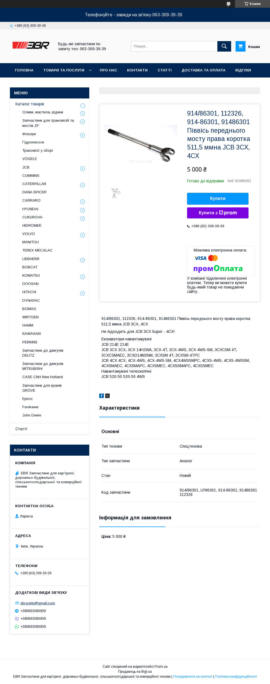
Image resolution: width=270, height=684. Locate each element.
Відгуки (243, 70)
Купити (218, 198)
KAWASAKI (31, 334)
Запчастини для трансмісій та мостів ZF (48, 122)
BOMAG (29, 309)
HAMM (27, 325)
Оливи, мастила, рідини (42, 112)
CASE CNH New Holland (42, 377)
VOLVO (28, 234)
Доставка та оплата (203, 70)
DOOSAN (30, 284)
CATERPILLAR (34, 184)
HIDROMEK (31, 225)
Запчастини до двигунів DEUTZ (42, 352)
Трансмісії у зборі (37, 150)
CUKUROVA (32, 217)
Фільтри (29, 134)
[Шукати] (224, 46)
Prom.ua (161, 667)
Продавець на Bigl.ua (135, 672)
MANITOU (30, 242)
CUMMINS (30, 175)
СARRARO (31, 200)
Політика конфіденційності (236, 676)
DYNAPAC (31, 300)
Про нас (108, 70)
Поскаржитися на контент (192, 676)
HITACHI (29, 292)
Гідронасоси (33, 142)
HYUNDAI (30, 209)
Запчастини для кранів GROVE (42, 387)
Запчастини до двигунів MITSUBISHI (42, 366)
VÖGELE (29, 159)
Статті (165, 70)
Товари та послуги (63, 70)
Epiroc (27, 399)
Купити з (218, 212)
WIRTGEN (30, 317)
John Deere (31, 415)
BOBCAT (29, 267)
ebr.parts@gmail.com (37, 603)
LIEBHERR (30, 259)
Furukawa (30, 407)
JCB (25, 167)
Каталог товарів (29, 104)
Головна (24, 70)
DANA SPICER (34, 192)
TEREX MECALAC (37, 250)
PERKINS (29, 342)
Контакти (137, 70)
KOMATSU (31, 275)
